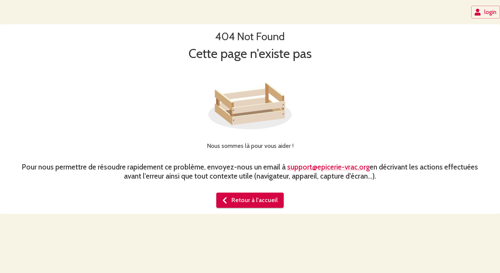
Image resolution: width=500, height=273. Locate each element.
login (485, 12)
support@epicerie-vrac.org (328, 166)
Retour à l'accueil (249, 200)
